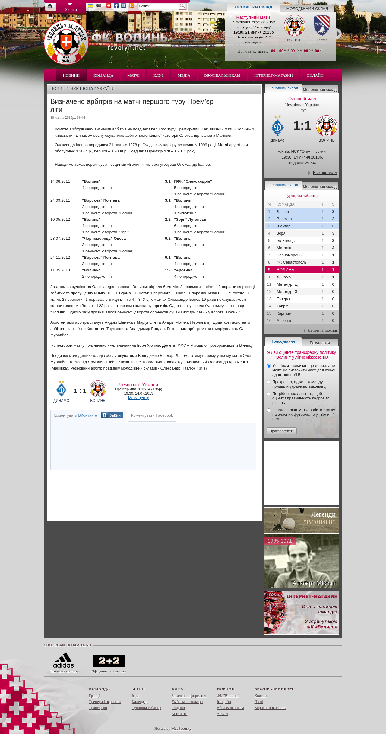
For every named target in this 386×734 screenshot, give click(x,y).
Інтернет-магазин (273, 75)
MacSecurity (181, 728)
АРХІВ (222, 713)
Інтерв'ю (224, 701)
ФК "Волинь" (228, 695)
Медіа (184, 75)
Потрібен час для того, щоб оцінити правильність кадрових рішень (300, 398)
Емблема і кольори (187, 701)
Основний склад (253, 7)
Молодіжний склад (307, 8)
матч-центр (254, 42)
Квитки (261, 695)
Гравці (94, 695)
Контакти (179, 713)
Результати (320, 343)
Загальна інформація (189, 695)
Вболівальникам (222, 75)
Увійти (115, 415)
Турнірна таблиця (146, 707)
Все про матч (325, 172)
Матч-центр (138, 398)
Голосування (283, 341)
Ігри (135, 695)
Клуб (158, 75)
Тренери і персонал (105, 701)
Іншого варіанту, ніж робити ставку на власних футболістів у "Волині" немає (303, 414)
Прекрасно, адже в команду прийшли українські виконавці (299, 384)
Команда (103, 75)
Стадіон (178, 707)
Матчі (133, 75)
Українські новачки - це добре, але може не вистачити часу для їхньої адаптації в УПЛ (303, 370)
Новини (71, 75)
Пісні (259, 701)
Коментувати (75, 415)
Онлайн (315, 75)
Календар (139, 701)
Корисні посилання (270, 707)
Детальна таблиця (323, 330)
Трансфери (98, 707)
